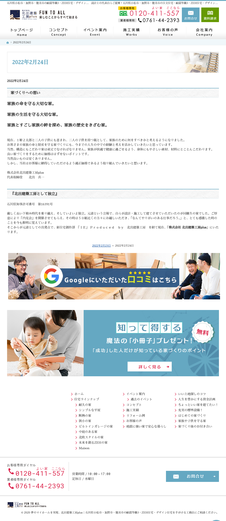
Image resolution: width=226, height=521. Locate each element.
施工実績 (71, 409)
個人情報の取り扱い (188, 430)
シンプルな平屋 (25, 409)
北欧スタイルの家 (27, 436)
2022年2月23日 (101, 245)
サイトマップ (183, 436)
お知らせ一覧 (183, 425)
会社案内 (180, 392)
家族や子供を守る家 (133, 419)
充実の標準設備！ (132, 409)
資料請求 (210, 15)
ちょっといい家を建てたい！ (140, 403)
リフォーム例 (74, 414)
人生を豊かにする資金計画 (138, 398)
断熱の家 (21, 414)
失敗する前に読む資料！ (191, 414)
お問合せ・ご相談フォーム (192, 474)
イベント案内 (74, 392)
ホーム (15, 392)
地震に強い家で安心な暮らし (85, 425)
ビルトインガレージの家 (32, 425)
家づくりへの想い (25, 93)
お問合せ (191, 15)
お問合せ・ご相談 (186, 419)
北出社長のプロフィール (196, 398)
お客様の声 (73, 419)
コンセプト (73, 403)
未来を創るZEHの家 (29, 441)
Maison (20, 447)
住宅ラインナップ (22, 398)
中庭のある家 (24, 430)
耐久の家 (21, 403)
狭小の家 (21, 419)
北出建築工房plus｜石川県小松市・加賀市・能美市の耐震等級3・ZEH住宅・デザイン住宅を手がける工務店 (127, 510)
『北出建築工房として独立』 (35, 194)
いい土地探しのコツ (133, 392)
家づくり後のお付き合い (137, 425)
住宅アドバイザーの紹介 (196, 409)
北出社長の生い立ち (193, 403)
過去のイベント (80, 398)
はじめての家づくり (133, 414)
